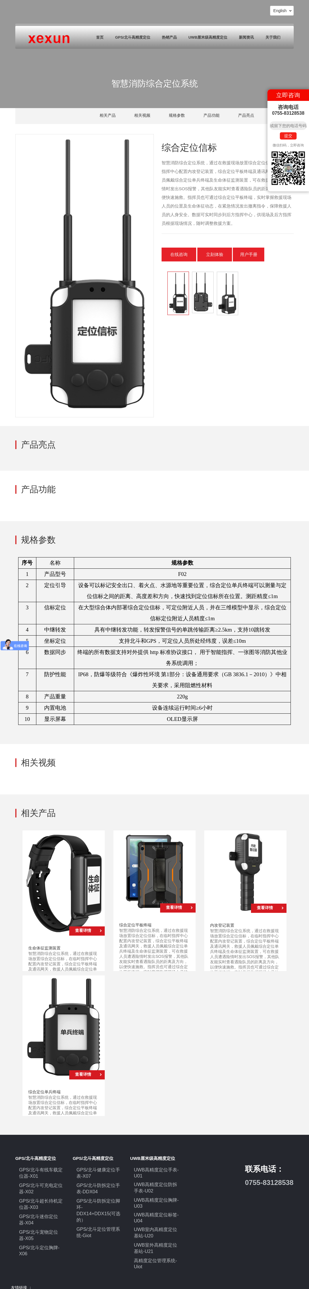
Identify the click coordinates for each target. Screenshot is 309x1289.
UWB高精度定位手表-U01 (153, 1172)
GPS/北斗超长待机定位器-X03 (40, 1198)
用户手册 (250, 254)
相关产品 (108, 115)
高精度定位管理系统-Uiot (156, 1247)
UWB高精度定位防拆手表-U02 (155, 1184)
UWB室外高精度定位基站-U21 (155, 1236)
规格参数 (177, 115)
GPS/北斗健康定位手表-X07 (98, 1172)
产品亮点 (246, 115)
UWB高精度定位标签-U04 (153, 1210)
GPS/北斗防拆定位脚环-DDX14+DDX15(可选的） (98, 1199)
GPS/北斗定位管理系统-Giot (98, 1215)
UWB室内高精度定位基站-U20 (155, 1223)
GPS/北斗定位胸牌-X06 (40, 1233)
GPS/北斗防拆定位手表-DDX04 (98, 1184)
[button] (164, 293)
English (282, 10)
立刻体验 (214, 254)
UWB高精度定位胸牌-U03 (153, 1198)
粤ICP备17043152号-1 (150, 1279)
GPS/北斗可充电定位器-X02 (40, 1185)
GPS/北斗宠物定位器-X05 (38, 1223)
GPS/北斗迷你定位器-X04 (38, 1211)
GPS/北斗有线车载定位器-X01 (40, 1172)
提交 (288, 135)
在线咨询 (179, 254)
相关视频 (142, 115)
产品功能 (211, 115)
